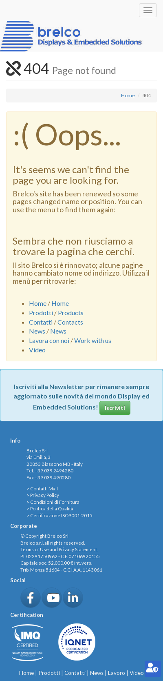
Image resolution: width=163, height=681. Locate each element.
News (37, 331)
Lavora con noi (49, 340)
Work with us (92, 340)
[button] (30, 598)
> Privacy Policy (42, 495)
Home (128, 95)
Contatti (41, 322)
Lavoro (116, 673)
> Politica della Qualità (49, 508)
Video (37, 350)
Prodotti (41, 312)
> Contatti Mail (42, 488)
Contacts (70, 322)
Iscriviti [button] (115, 407)
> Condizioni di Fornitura (52, 502)
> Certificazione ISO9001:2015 (59, 515)
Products (71, 312)
